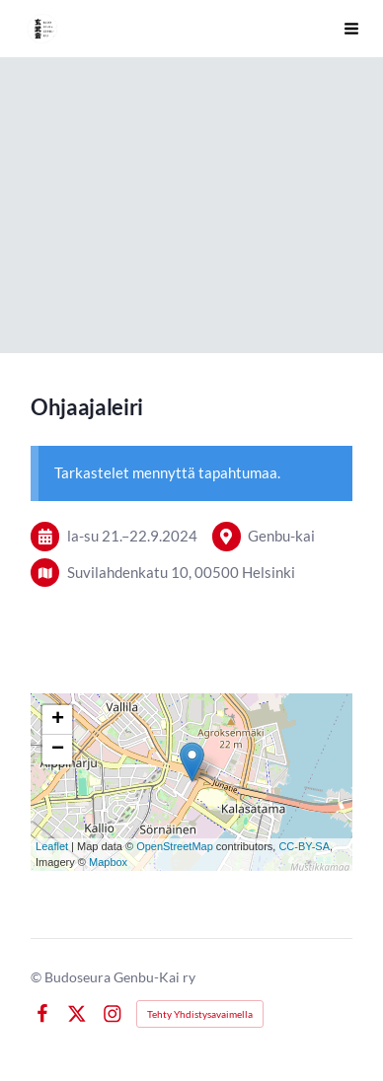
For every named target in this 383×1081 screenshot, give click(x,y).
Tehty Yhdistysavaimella (200, 1014)
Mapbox (108, 862)
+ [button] (57, 720)
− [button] (57, 749)
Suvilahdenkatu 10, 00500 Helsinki (181, 572)
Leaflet (52, 846)
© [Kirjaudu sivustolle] (37, 977)
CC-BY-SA (304, 846)
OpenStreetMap (174, 846)
